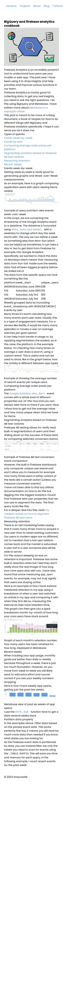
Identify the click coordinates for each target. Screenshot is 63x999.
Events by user (13, 141)
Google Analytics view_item (27, 393)
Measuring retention (17, 160)
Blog (46, 6)
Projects (25, 6)
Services (11, 6)
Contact (57, 6)
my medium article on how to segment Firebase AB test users (26, 513)
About (37, 6)
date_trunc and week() (26, 229)
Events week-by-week (18, 138)
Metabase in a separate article (26, 109)
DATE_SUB (21, 712)
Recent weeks (13, 164)
